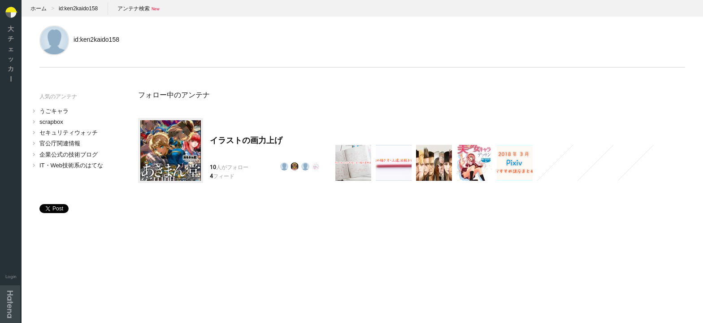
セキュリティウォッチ (68, 132)
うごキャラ (54, 111)
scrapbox (51, 121)
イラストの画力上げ (246, 140)
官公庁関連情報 (59, 143)
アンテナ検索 (133, 8)
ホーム (38, 8)
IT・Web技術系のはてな (71, 165)
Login (11, 276)
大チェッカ (11, 53)
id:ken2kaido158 (78, 8)
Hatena (10, 304)
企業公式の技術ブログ (68, 154)
